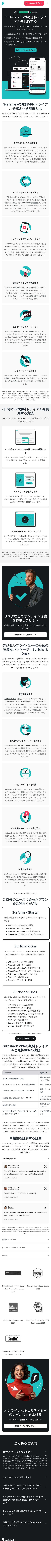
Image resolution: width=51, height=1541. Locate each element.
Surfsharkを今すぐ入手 (25, 1039)
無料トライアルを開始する (25, 50)
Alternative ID (9, 745)
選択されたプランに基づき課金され (25, 556)
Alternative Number (23, 745)
